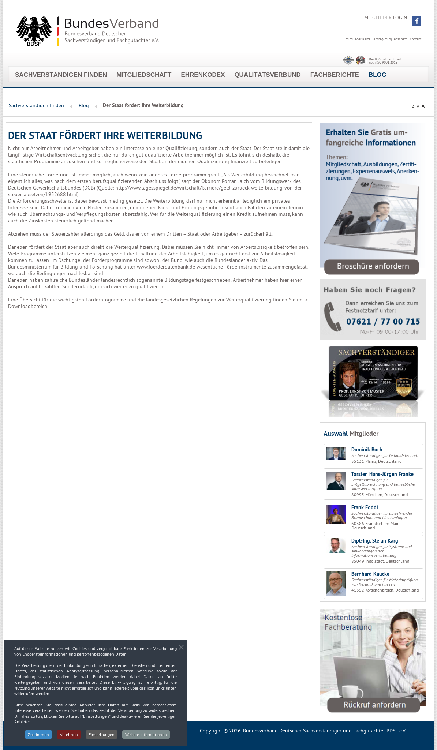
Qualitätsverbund (267, 74)
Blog (377, 74)
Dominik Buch (366, 449)
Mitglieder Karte (358, 39)
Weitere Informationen (146, 738)
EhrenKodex (203, 74)
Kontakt (415, 39)
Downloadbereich (27, 306)
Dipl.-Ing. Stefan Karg (374, 540)
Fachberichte (334, 74)
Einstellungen (102, 738)
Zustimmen (38, 738)
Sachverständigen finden (61, 74)
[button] (416, 21)
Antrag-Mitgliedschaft (390, 39)
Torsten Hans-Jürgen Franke (382, 474)
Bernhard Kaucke (370, 574)
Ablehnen (69, 738)
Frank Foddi (364, 507)
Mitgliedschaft (143, 74)
